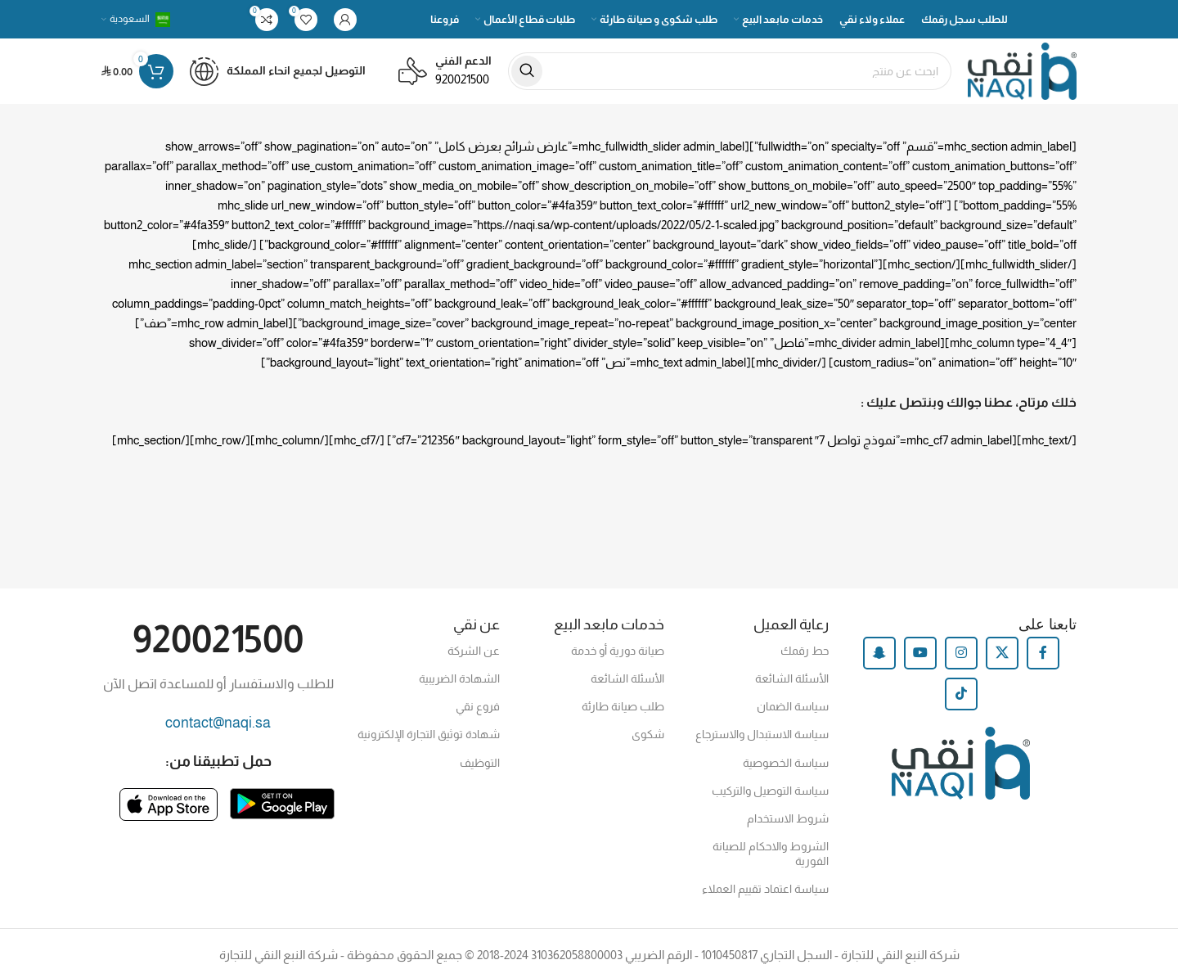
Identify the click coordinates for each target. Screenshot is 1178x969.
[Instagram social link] (961, 653)
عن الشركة (473, 650)
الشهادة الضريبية (459, 678)
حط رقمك (804, 650)
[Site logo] (1022, 70)
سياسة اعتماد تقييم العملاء (765, 888)
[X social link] (1002, 653)
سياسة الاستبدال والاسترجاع (762, 734)
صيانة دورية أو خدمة (617, 650)
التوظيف (480, 762)
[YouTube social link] (920, 653)
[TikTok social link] (961, 694)
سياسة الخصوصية (786, 762)
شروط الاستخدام (788, 818)
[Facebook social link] (1043, 653)
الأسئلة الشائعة (792, 678)
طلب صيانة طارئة (623, 706)
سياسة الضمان (793, 706)
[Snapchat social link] (879, 653)
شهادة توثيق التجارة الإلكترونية (428, 734)
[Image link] (282, 802)
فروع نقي (478, 706)
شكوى (648, 734)
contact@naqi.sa (218, 722)
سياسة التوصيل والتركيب (770, 790)
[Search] (729, 71)
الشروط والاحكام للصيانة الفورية (771, 854)
